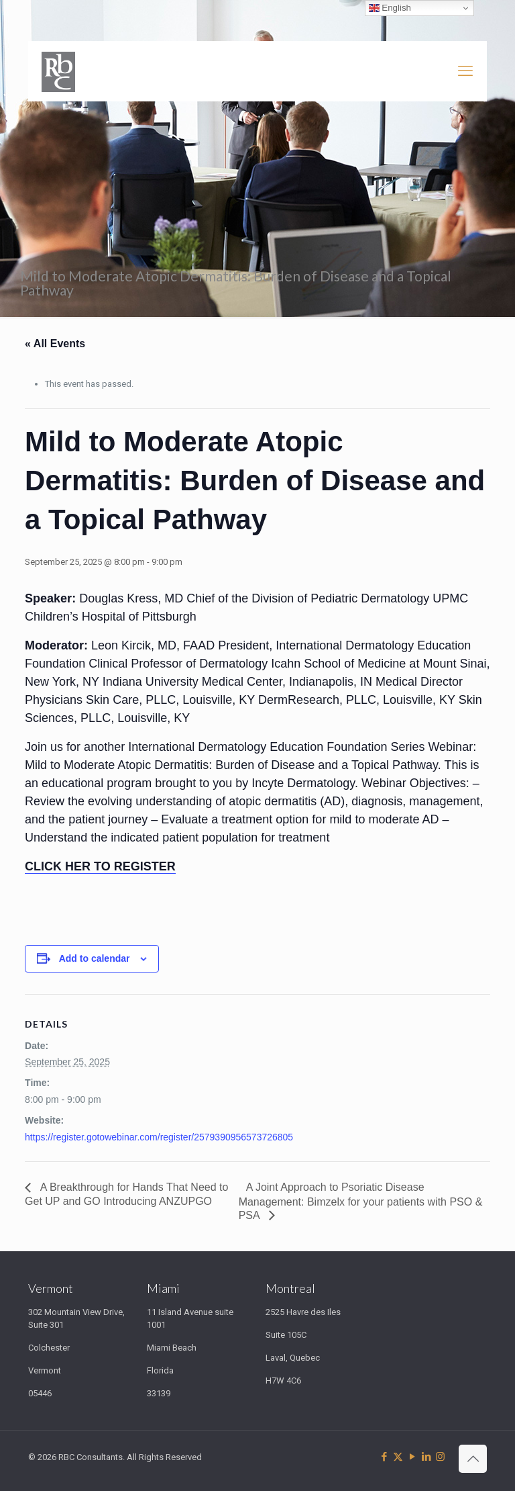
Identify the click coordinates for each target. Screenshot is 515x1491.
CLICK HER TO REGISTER (100, 866)
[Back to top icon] (473, 1459)
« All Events (55, 343)
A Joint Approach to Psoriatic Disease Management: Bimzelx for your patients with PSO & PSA (361, 1201)
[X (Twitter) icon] (398, 1457)
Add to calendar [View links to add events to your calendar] (94, 958)
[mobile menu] (465, 71)
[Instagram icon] (440, 1457)
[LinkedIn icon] (426, 1457)
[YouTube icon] (412, 1457)
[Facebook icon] (384, 1457)
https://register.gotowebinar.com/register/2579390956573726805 (159, 1137)
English (390, 8)
